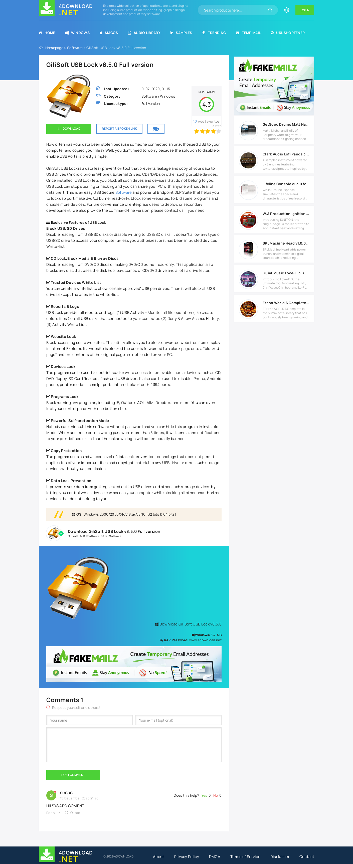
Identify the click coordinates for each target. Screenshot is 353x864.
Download (71, 128)
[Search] (270, 10)
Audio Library (144, 32)
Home (47, 32)
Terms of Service (245, 856)
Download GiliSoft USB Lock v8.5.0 (188, 624)
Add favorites (209, 121)
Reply (50, 812)
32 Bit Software (89, 536)
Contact (306, 856)
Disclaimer (279, 856)
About (158, 856)
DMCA (214, 856)
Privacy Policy (186, 856)
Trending (214, 32)
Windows (77, 32)
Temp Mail (248, 32)
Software (75, 47)
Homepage (54, 47)
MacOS (109, 32)
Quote (75, 812)
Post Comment (73, 775)
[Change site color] (286, 10)
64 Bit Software (111, 536)
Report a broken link (119, 128)
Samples (181, 32)
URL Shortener (288, 32)
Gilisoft (73, 536)
